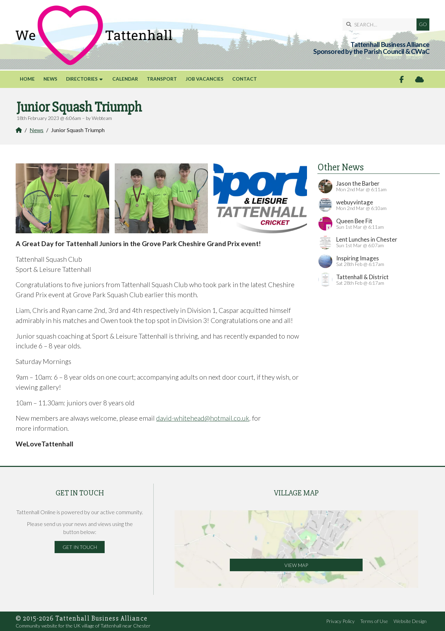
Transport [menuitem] (162, 79)
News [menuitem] (50, 79)
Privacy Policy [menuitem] (340, 621)
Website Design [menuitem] (410, 621)
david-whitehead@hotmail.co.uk (202, 418)
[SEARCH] (381, 24)
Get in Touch (80, 547)
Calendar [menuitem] (125, 79)
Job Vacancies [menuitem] (205, 79)
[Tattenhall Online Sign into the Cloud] (419, 79)
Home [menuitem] (27, 79)
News (36, 130)
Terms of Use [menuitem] (374, 621)
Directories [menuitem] (82, 79)
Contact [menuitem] (244, 79)
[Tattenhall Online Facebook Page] (401, 79)
